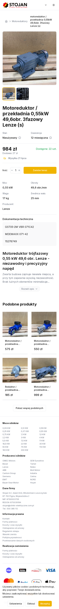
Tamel (33, 464)
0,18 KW (43, 428)
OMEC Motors (9, 461)
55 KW (5, 447)
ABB (4, 470)
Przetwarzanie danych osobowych (18, 540)
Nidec (33, 467)
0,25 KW (6, 431)
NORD (33, 479)
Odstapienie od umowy (13, 528)
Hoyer (33, 482)
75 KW (24, 447)
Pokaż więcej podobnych (29, 408)
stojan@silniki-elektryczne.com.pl (18, 505)
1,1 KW (23, 434)
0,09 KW (6, 428)
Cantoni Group (9, 473)
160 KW (6, 450)
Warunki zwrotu (10, 534)
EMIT (5, 479)
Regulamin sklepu (11, 531)
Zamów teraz (40, 170)
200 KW (24, 450)
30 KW (42, 444)
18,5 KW (6, 444)
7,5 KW (24, 440)
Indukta (33, 473)
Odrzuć (31, 603)
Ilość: (5, 170)
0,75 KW (6, 434)
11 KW (42, 440)
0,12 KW (24, 428)
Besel (5, 464)
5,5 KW (6, 440)
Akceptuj (45, 603)
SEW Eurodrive (37, 461)
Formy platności (10, 550)
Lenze (5, 467)
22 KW (24, 444)
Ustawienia (15, 603)
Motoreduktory (20, 21)
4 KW (41, 437)
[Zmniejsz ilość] (12, 170)
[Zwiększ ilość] (19, 170)
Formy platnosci (10, 522)
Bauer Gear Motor (11, 482)
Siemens (7, 476)
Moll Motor (35, 470)
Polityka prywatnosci (12, 537)
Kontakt (6, 519)
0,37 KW (25, 431)
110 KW (42, 447)
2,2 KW (6, 437)
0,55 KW (43, 431)
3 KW (23, 437)
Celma (33, 476)
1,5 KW (42, 434)
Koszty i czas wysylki (12, 525)
